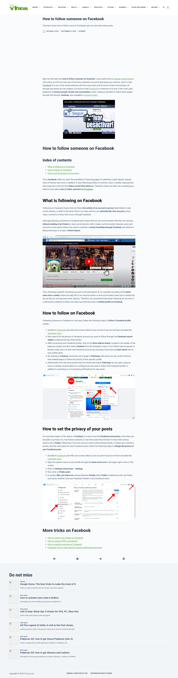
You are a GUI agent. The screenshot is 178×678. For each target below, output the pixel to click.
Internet (82, 31)
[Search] (168, 7)
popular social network (124, 79)
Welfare (156, 7)
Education (100, 7)
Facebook (93, 89)
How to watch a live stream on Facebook (65, 538)
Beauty (75, 7)
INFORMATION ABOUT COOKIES (101, 673)
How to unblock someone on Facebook (65, 544)
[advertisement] (89, 55)
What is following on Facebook (61, 167)
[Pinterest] (100, 559)
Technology (49, 7)
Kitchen (112, 7)
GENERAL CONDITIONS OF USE (77, 673)
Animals (87, 7)
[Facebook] (54, 559)
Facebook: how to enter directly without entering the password (75, 547)
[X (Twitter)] (77, 559)
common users (91, 95)
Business (124, 7)
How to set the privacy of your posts (63, 173)
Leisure (36, 7)
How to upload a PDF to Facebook (62, 541)
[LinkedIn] (123, 559)
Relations (63, 7)
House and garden (140, 7)
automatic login (54, 333)
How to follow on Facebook (60, 170)
